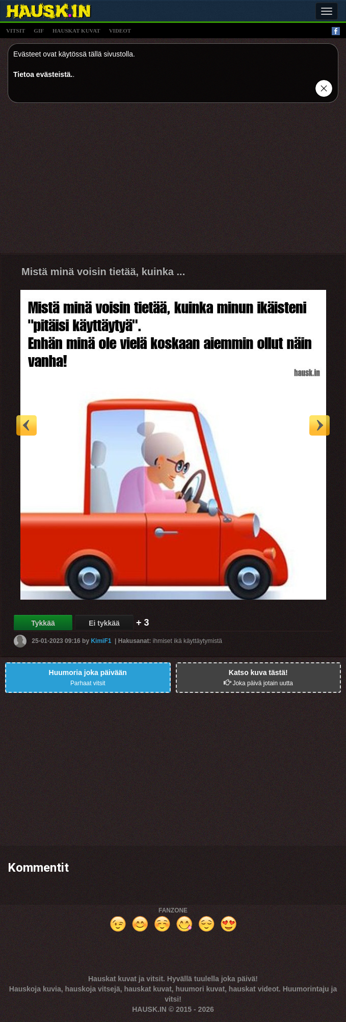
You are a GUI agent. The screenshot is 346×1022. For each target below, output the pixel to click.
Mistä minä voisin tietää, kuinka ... (103, 271)
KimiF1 (101, 640)
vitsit (15, 31)
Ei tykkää (104, 623)
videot (120, 31)
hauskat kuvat (76, 31)
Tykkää (43, 623)
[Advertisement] (173, 182)
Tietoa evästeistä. (42, 74)
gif (39, 31)
